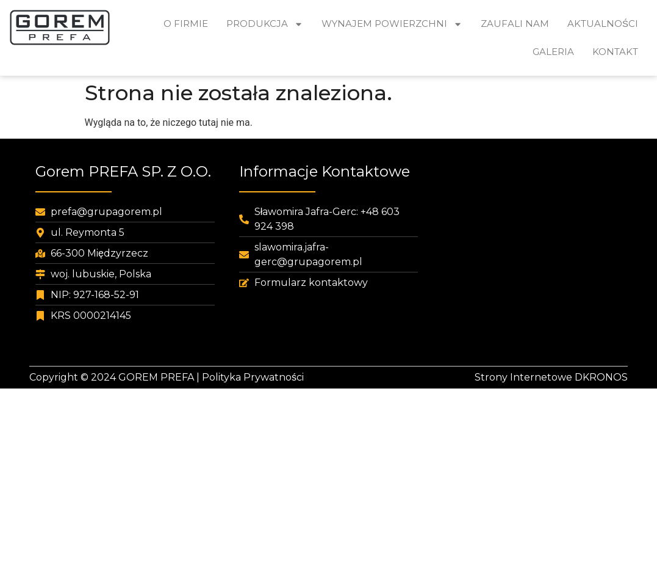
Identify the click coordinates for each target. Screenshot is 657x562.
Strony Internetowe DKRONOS (551, 377)
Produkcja (264, 24)
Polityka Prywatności (253, 377)
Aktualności (602, 23)
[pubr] (532, 256)
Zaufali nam (515, 23)
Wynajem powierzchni (391, 24)
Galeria (553, 51)
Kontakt (615, 51)
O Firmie (185, 23)
